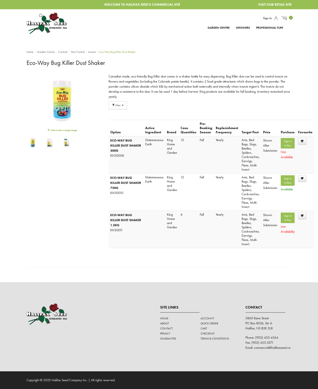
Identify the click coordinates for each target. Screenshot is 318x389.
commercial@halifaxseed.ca (272, 347)
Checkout (208, 333)
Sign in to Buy (288, 143)
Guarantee (168, 338)
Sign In (267, 18)
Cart (204, 328)
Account (276, 18)
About (164, 323)
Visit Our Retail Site (275, 4)
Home (164, 318)
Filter (118, 105)
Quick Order (209, 323)
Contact (166, 328)
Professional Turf (269, 27)
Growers (243, 27)
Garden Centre (219, 27)
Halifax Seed (50, 23)
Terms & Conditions (215, 338)
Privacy (165, 333)
